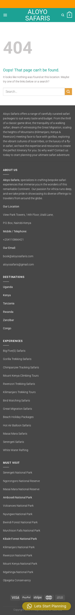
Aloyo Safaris (37, 15)
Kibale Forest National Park (20, 538)
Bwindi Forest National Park (20, 522)
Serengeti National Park (17, 472)
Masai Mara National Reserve (21, 489)
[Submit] (68, 91)
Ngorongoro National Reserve (21, 481)
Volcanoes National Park (18, 505)
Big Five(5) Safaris (14, 350)
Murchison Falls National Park (21, 530)
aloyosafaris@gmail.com (18, 264)
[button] (46, 606)
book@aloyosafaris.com (18, 256)
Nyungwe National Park (17, 514)
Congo (7, 328)
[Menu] (5, 15)
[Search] (62, 15)
